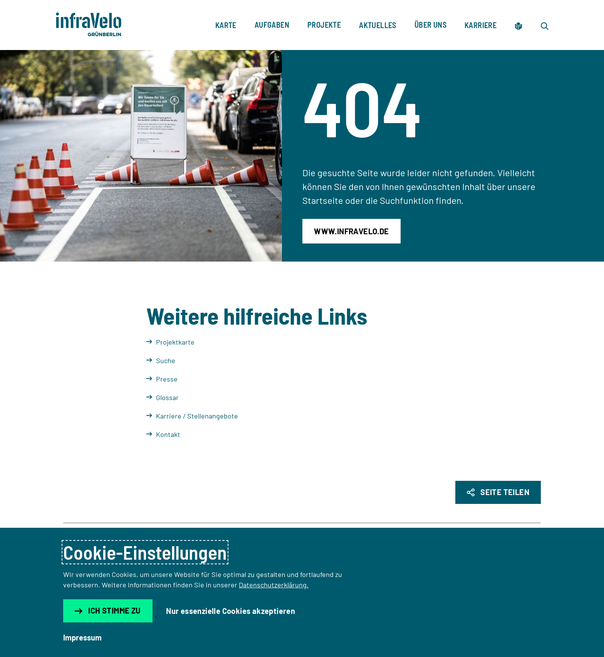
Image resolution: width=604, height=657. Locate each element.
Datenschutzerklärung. (274, 584)
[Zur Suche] (545, 25)
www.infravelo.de (351, 231)
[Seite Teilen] (498, 492)
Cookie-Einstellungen (145, 552)
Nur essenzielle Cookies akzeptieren (230, 610)
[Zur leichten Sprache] (518, 25)
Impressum (82, 637)
